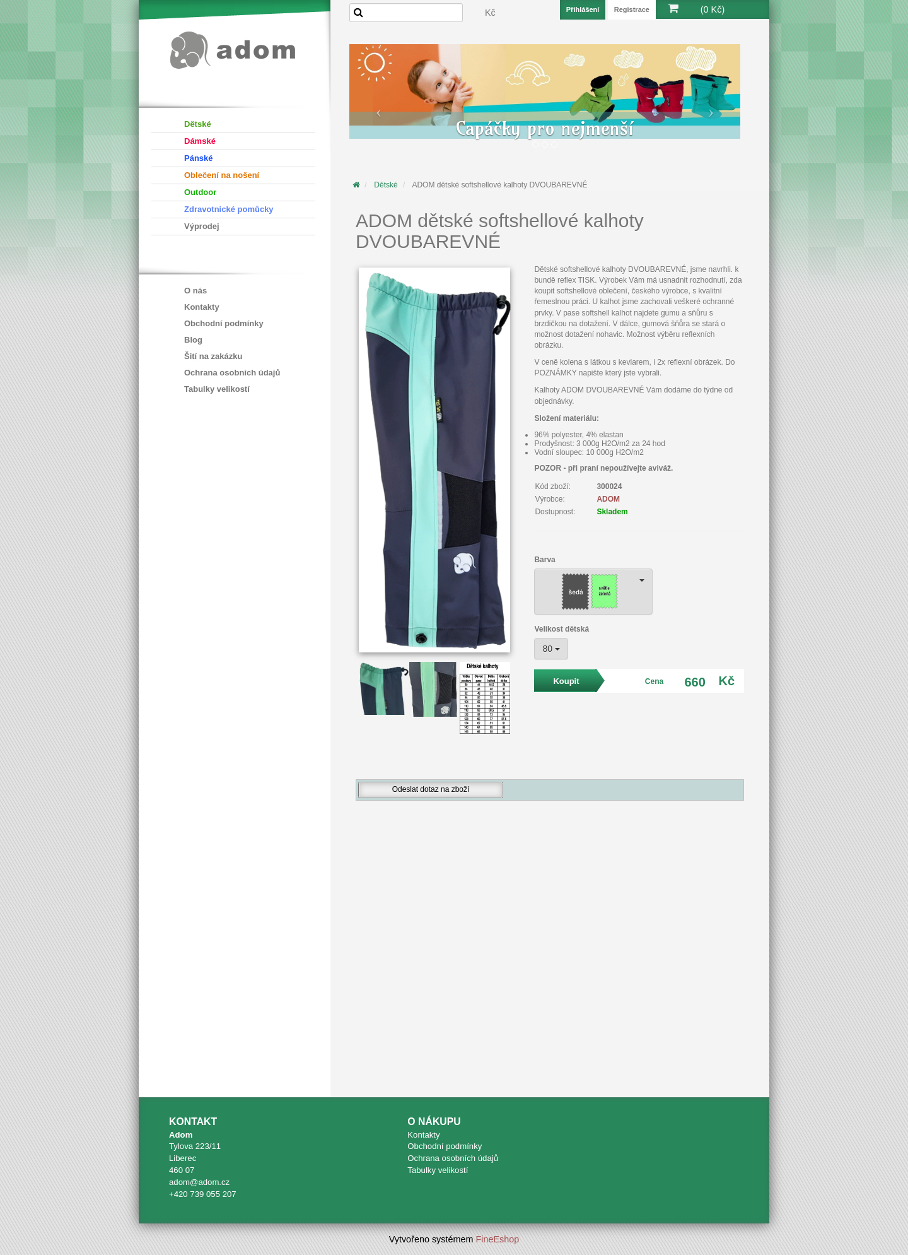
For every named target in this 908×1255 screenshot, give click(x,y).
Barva (544, 559)
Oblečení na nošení (221, 175)
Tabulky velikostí (217, 389)
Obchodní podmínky (224, 323)
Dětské (197, 124)
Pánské (198, 158)
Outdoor (200, 192)
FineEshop (498, 1239)
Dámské (200, 141)
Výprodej (201, 226)
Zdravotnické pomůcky (229, 209)
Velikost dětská (561, 629)
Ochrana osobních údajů (232, 372)
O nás (195, 290)
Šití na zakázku (213, 356)
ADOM (608, 499)
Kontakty (201, 307)
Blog (193, 340)
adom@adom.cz (199, 1182)
